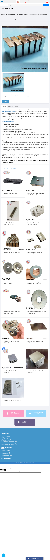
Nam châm (8, 8)
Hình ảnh (10, 106)
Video (16, 106)
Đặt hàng (6, 101)
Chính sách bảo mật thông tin (7, 455)
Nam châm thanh (12, 14)
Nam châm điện (44, 14)
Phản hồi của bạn (33, 558)
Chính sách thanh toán (5, 453)
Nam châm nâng (28, 14)
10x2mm (8, 155)
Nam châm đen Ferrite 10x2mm (10, 193)
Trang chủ (3, 23)
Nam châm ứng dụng (14, 19)
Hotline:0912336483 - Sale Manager (9, 443)
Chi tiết (4, 106)
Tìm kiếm (46, 5)
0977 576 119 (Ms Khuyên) (25, 2)
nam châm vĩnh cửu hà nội (8, 121)
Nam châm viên (4, 14)
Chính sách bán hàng (5, 452)
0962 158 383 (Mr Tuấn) (25, 0)
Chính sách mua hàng (5, 450)
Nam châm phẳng (36, 14)
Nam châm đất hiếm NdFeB (8, 111)
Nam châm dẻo (20, 14)
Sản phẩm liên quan (9, 168)
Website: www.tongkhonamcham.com (9, 444)
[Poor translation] (4, 470)
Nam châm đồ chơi (5, 19)
